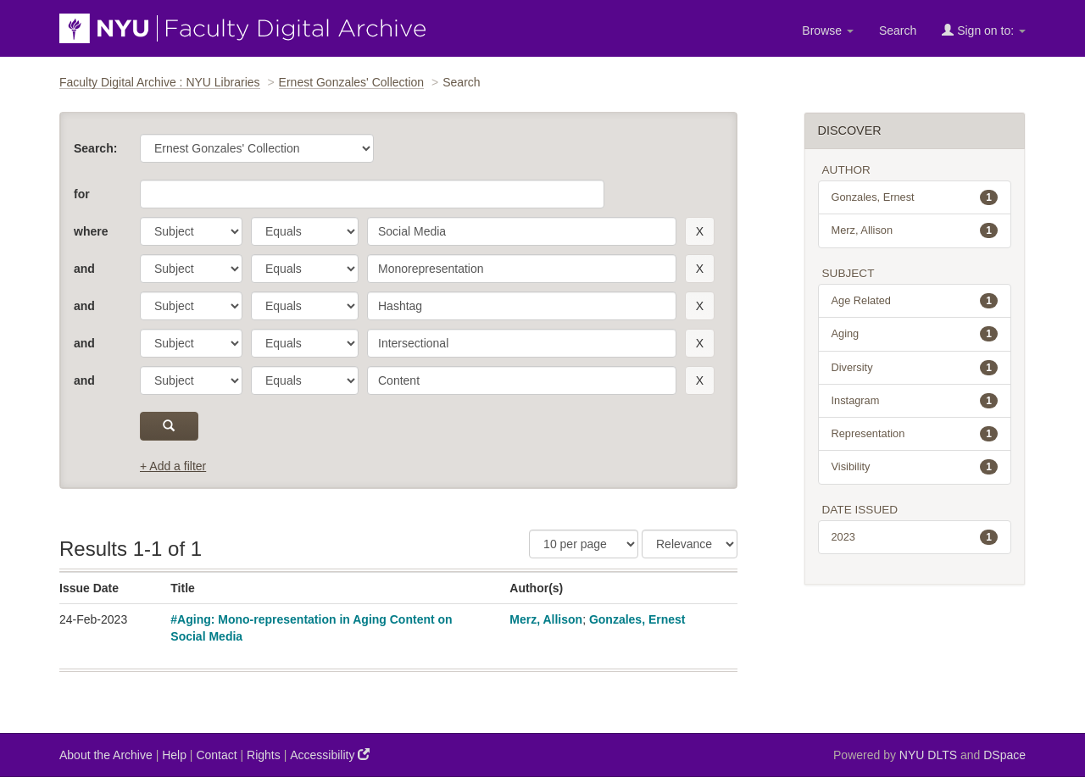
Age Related (915, 300)
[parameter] (191, 231)
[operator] (305, 231)
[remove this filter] (700, 231)
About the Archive (106, 755)
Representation (915, 433)
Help (174, 755)
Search (897, 30)
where (91, 231)
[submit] (169, 426)
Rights (264, 755)
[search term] (521, 231)
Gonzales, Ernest (637, 619)
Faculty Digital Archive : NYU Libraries (159, 82)
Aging (915, 333)
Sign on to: (984, 30)
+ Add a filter (173, 466)
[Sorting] (689, 544)
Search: (95, 148)
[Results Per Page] (583, 544)
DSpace (1004, 755)
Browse (828, 30)
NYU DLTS (928, 755)
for (82, 194)
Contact (216, 755)
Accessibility (330, 754)
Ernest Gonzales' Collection (352, 82)
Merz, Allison (545, 619)
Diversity (915, 367)
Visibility (915, 467)
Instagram (915, 400)
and (84, 268)
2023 (915, 537)
